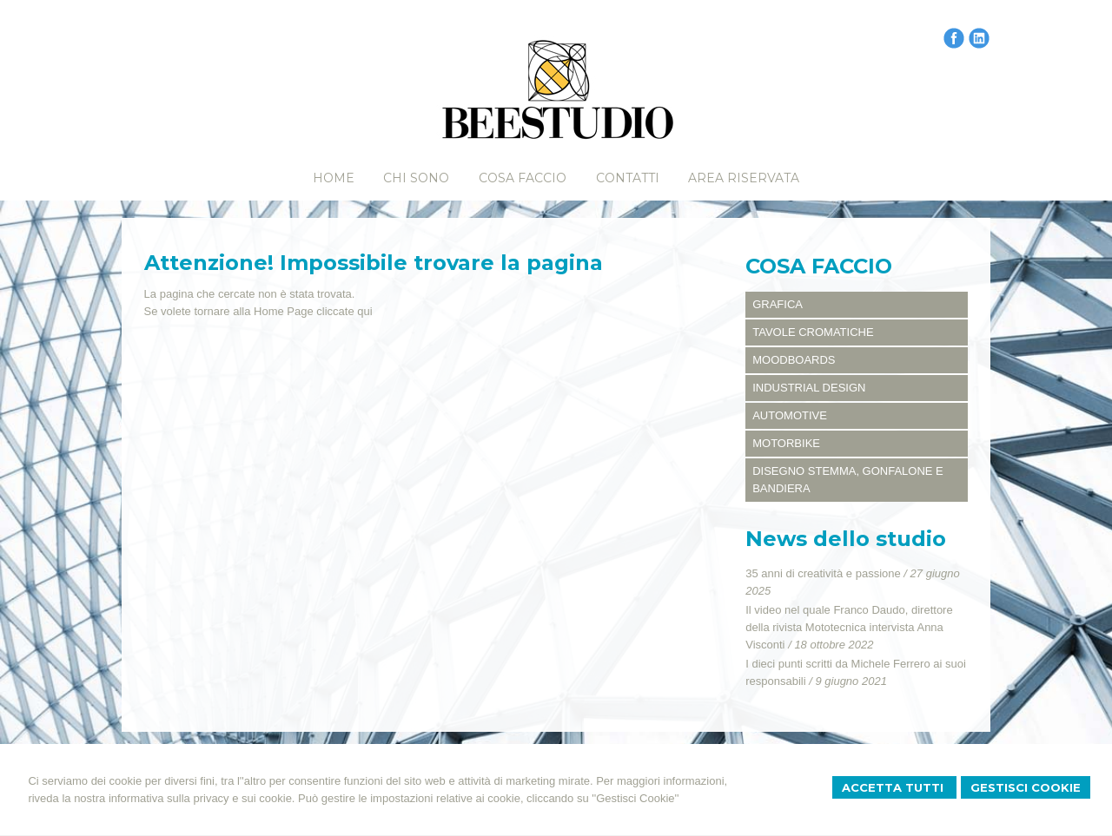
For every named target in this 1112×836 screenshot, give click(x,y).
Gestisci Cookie (1025, 787)
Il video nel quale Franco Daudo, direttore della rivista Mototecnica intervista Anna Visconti (848, 627)
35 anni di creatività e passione (823, 573)
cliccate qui (344, 311)
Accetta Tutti (894, 787)
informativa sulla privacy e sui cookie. (202, 798)
